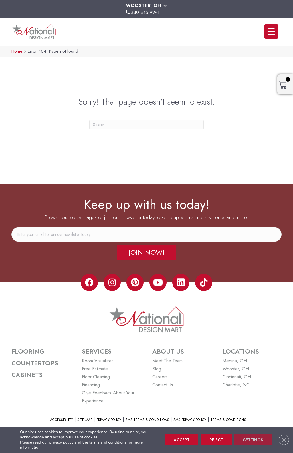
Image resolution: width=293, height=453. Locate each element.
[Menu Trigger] (271, 31)
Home (17, 51)
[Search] (146, 124)
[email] (146, 234)
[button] (146, 252)
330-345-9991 (145, 12)
